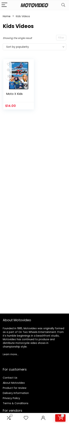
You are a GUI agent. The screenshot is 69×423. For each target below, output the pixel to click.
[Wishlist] (26, 418)
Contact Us (10, 378)
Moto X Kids (14, 94)
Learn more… (11, 354)
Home (6, 16)
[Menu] (4, 5)
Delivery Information (16, 393)
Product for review (14, 388)
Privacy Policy (11, 398)
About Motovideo (14, 383)
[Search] (63, 5)
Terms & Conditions (15, 403)
